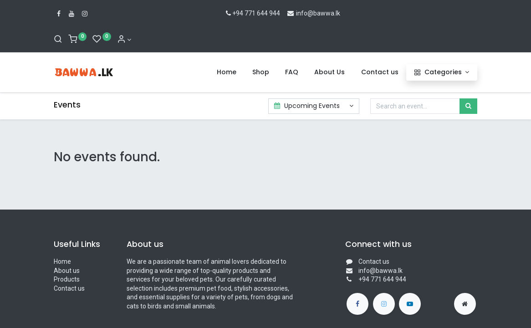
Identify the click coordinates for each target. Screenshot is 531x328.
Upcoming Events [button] (308, 105)
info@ (299, 13)
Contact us (69, 288)
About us (67, 270)
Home (62, 261)
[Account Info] (124, 39)
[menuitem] (226, 72)
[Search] (58, 39)
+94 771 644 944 (252, 13)
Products (67, 279)
